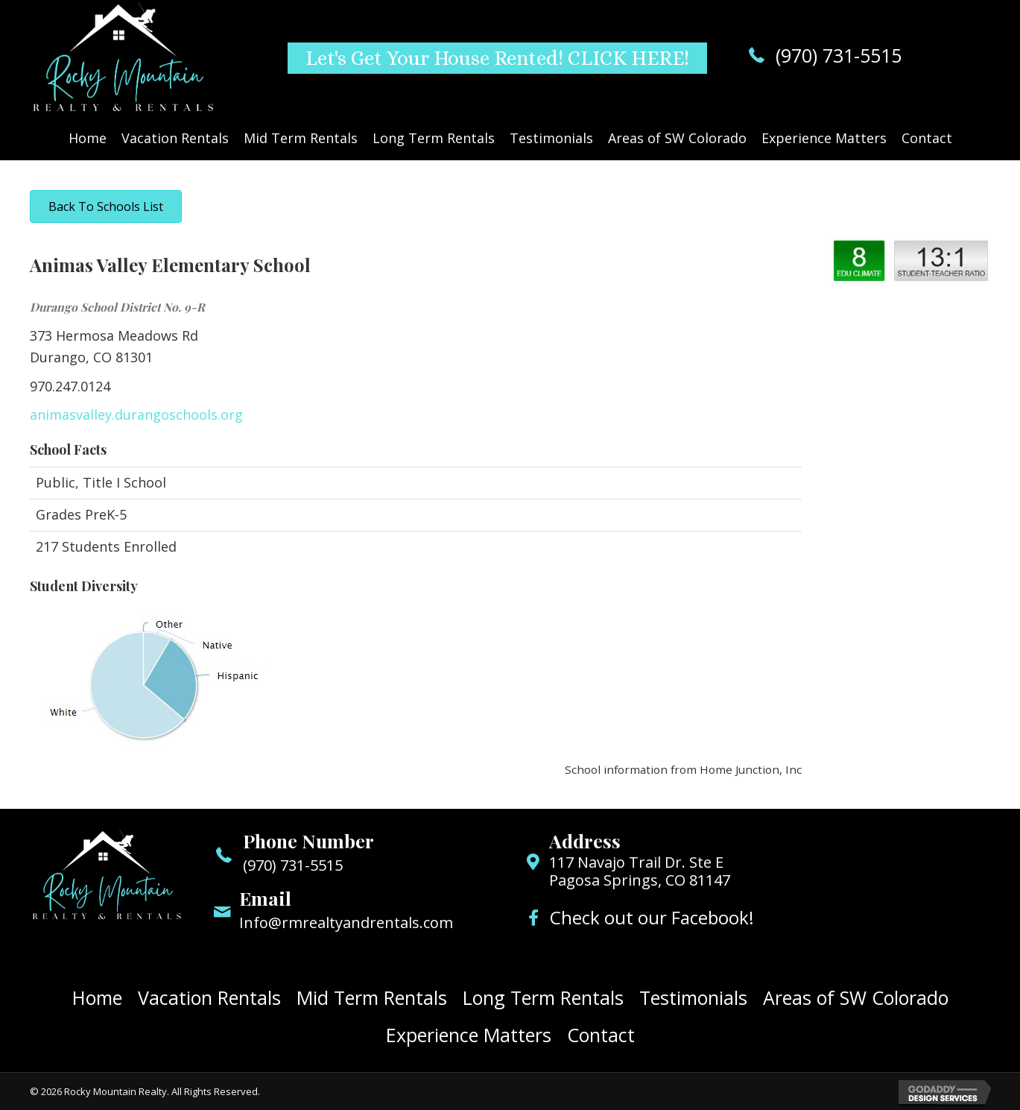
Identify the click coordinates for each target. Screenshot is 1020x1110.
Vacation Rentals (209, 997)
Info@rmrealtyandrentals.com (346, 922)
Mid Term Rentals (372, 997)
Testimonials (693, 997)
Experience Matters (468, 1034)
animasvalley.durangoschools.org (136, 414)
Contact (601, 1034)
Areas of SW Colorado (855, 997)
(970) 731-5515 (839, 55)
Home (97, 997)
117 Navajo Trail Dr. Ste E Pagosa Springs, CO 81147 (639, 871)
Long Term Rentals (543, 997)
